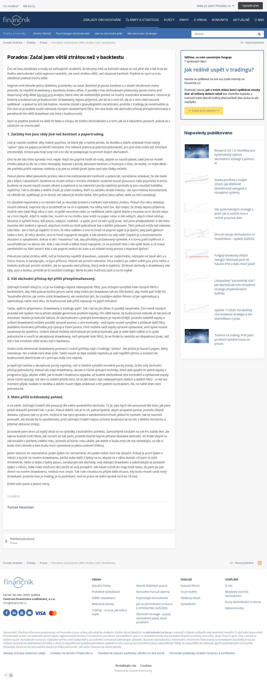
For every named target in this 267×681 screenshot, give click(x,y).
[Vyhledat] (209, 34)
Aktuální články (101, 586)
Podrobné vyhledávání (106, 592)
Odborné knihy (234, 608)
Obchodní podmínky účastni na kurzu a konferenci (202, 653)
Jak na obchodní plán (108, 33)
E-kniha (200, 20)
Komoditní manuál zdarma (153, 592)
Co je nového (189, 592)
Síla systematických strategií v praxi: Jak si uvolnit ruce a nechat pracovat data (233, 213)
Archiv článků (42, 33)
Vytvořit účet (250, 5)
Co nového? (11, 6)
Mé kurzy (29, 6)
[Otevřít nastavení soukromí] (6, 675)
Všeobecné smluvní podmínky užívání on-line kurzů (131, 653)
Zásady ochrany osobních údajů (24, 653)
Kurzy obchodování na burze (243, 602)
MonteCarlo (45, 95)
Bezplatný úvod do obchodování (236, 594)
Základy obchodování (102, 20)
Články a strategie (142, 20)
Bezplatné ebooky (103, 604)
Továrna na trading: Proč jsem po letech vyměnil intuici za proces (234, 339)
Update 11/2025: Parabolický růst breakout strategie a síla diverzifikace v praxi (233, 314)
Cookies (146, 665)
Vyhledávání (188, 604)
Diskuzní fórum (190, 586)
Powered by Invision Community (133, 671)
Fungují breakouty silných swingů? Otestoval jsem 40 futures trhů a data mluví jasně (234, 259)
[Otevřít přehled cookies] (10, 675)
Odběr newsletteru (104, 598)
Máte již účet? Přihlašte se (215, 5)
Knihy (184, 20)
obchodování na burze (159, 632)
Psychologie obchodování (72, 33)
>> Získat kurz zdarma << (203, 110)
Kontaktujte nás (126, 665)
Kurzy (169, 20)
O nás (259, 20)
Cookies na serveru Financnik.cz (71, 653)
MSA (25, 375)
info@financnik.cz (15, 603)
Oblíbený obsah (190, 598)
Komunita (220, 20)
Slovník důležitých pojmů (151, 586)
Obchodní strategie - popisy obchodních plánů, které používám (153, 618)
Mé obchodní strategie (142, 33)
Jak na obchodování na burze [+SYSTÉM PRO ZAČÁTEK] (154, 606)
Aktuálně (241, 20)
